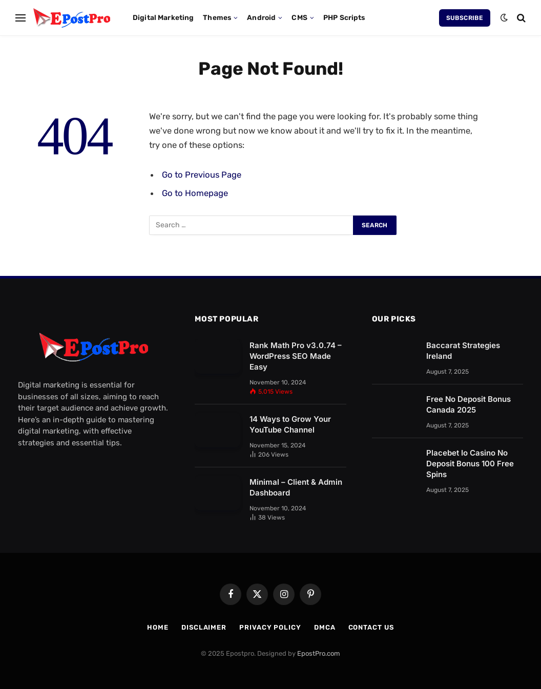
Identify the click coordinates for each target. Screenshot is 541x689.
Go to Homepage (195, 193)
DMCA (325, 627)
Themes (217, 17)
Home (158, 627)
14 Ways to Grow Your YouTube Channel (290, 424)
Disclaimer (203, 627)
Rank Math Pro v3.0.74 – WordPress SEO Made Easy (295, 356)
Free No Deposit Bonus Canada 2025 (468, 404)
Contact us (371, 627)
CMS (299, 17)
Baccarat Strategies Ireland (463, 350)
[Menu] (20, 17)
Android (261, 17)
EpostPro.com (318, 653)
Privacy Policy (270, 627)
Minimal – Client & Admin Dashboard (295, 487)
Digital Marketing (163, 17)
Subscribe (464, 17)
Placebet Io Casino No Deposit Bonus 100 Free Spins (470, 463)
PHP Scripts (344, 17)
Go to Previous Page (201, 174)
